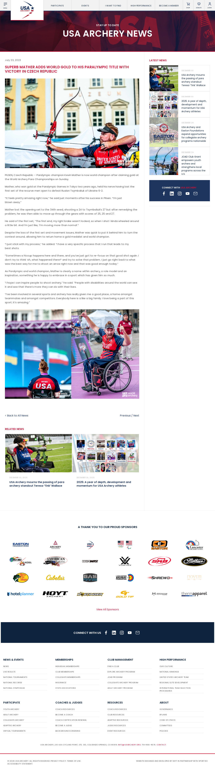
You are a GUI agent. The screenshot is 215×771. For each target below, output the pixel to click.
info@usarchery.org (129, 744)
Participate (57, 5)
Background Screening (67, 731)
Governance (166, 709)
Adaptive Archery (12, 725)
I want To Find (113, 5)
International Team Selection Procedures (175, 689)
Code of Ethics (168, 720)
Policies (164, 731)
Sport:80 (203, 761)
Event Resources (116, 731)
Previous (125, 415)
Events (85, 5)
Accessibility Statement (19, 763)
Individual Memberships (67, 666)
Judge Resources (117, 725)
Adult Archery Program (120, 688)
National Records (12, 682)
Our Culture (166, 666)
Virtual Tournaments (14, 731)
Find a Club (113, 666)
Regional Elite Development (174, 682)
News (6, 666)
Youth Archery (11, 709)
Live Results (9, 671)
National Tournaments (15, 677)
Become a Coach (64, 714)
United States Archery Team (174, 677)
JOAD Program (115, 677)
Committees (166, 725)
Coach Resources (65, 709)
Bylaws (163, 714)
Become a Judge (63, 725)
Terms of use (74, 761)
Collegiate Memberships (68, 677)
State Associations (65, 688)
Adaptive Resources (118, 720)
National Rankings (169, 671)
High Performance (141, 5)
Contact (161, 744)
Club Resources (116, 714)
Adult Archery (10, 714)
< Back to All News (16, 415)
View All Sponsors (107, 609)
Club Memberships (64, 671)
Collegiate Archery (13, 720)
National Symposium (14, 688)
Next (136, 415)
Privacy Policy (58, 761)
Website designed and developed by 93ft (156, 761)
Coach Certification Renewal (71, 720)
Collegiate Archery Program (123, 682)
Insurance (60, 682)
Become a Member (169, 5)
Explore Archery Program (121, 671)
